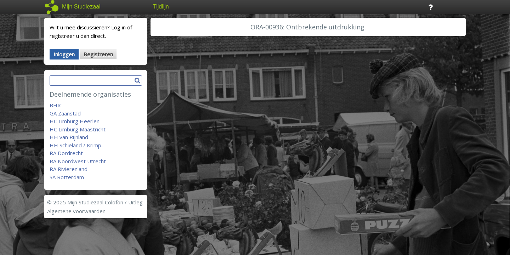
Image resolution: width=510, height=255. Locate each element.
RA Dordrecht (66, 153)
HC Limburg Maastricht (78, 129)
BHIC (56, 105)
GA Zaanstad (65, 113)
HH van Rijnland (69, 137)
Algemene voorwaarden (76, 211)
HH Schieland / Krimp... (77, 145)
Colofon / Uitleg (124, 202)
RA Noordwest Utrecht (78, 161)
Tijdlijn (161, 7)
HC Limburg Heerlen (75, 121)
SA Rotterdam (67, 177)
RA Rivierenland (68, 168)
